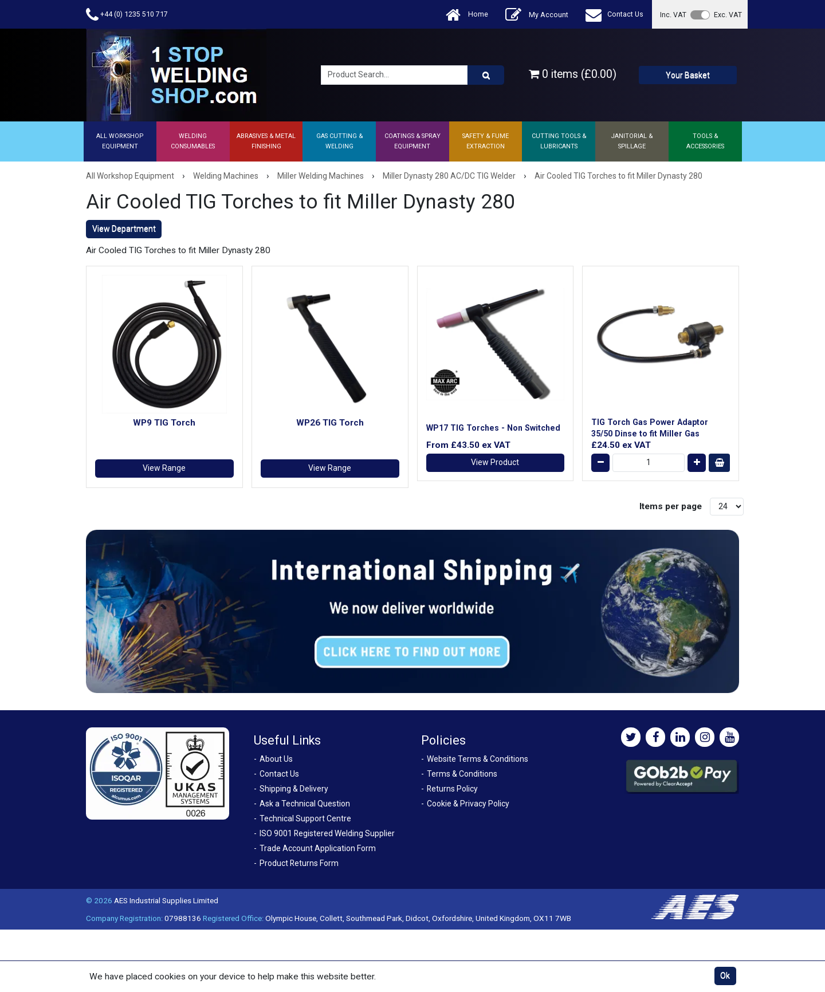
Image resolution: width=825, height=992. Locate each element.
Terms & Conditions (462, 773)
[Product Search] (485, 75)
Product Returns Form (299, 863)
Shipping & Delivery (294, 788)
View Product (495, 462)
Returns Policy (452, 788)
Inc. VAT (673, 14)
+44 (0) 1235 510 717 (127, 15)
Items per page (670, 506)
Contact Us (614, 15)
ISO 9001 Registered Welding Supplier (327, 833)
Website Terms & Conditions (477, 758)
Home (467, 15)
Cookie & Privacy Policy (468, 803)
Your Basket (688, 75)
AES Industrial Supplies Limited (166, 900)
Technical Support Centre (305, 818)
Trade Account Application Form (318, 848)
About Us (276, 758)
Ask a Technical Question (305, 803)
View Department (124, 228)
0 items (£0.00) (572, 74)
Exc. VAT (728, 14)
